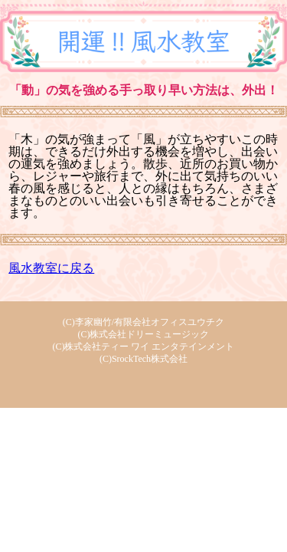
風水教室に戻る (51, 267)
